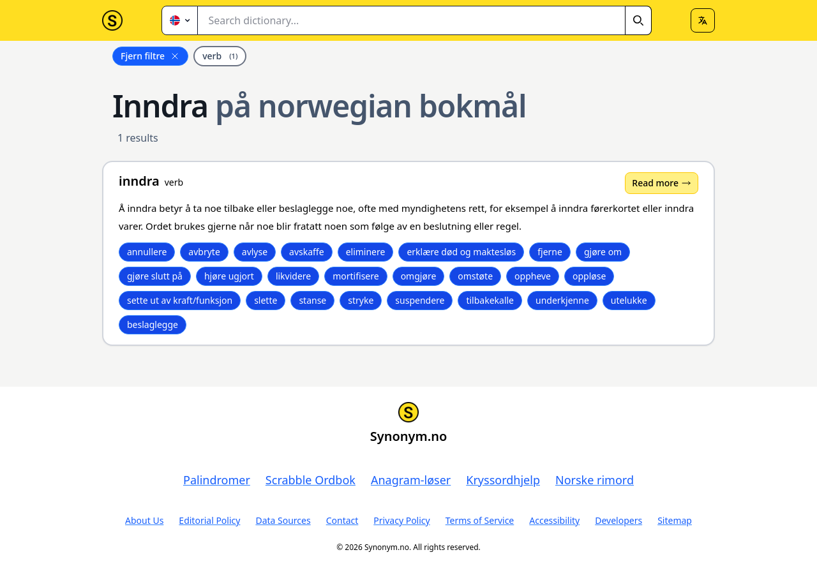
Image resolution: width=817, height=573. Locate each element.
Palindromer (216, 479)
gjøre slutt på (155, 276)
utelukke (629, 300)
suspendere (419, 300)
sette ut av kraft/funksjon (179, 300)
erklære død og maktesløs (461, 252)
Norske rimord (594, 479)
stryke (360, 300)
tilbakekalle (490, 300)
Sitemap (674, 520)
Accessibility (554, 520)
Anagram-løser (411, 479)
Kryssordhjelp (503, 479)
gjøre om (603, 252)
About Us (144, 520)
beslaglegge (152, 324)
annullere (147, 252)
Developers (618, 520)
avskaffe (306, 252)
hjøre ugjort (229, 276)
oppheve (532, 276)
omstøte (475, 276)
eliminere (366, 252)
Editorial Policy (209, 520)
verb (219, 56)
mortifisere (356, 276)
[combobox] (425, 20)
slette (265, 300)
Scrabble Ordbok (311, 479)
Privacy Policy (401, 520)
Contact (342, 520)
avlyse (254, 252)
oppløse (589, 276)
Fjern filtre (150, 56)
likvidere (293, 276)
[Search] (638, 20)
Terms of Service (480, 520)
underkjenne (562, 300)
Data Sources (282, 520)
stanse (312, 300)
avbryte (204, 252)
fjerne (549, 252)
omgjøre (419, 276)
